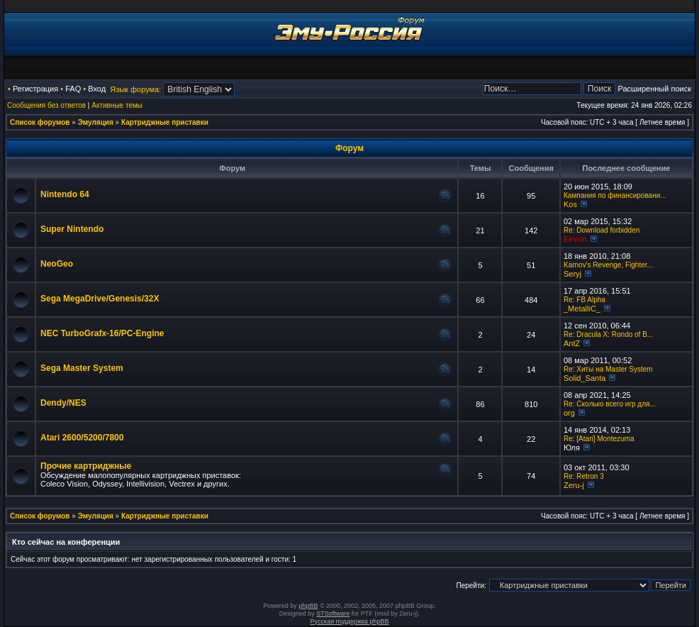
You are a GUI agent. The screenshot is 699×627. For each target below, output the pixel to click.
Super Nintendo (72, 229)
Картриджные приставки (164, 122)
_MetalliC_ (582, 308)
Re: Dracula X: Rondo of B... (608, 334)
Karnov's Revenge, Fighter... (608, 265)
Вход (97, 88)
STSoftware (333, 613)
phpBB (308, 605)
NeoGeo (56, 264)
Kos (570, 204)
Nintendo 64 (64, 194)
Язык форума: (135, 89)
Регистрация (35, 88)
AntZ (572, 343)
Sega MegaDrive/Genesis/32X (99, 299)
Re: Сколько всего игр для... (610, 404)
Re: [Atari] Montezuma (599, 439)
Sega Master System (81, 368)
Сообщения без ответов (46, 105)
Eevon (575, 239)
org (569, 413)
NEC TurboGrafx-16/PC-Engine (102, 333)
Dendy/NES (63, 403)
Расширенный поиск (654, 88)
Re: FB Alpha (584, 300)
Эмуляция (95, 122)
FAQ (73, 88)
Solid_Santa (584, 378)
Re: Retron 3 (584, 476)
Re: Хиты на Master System (608, 369)
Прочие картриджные (85, 466)
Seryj (572, 274)
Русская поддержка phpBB (350, 621)
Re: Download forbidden (601, 230)
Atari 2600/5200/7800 (81, 438)
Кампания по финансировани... (615, 195)
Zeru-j (574, 485)
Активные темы (116, 105)
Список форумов (40, 122)
